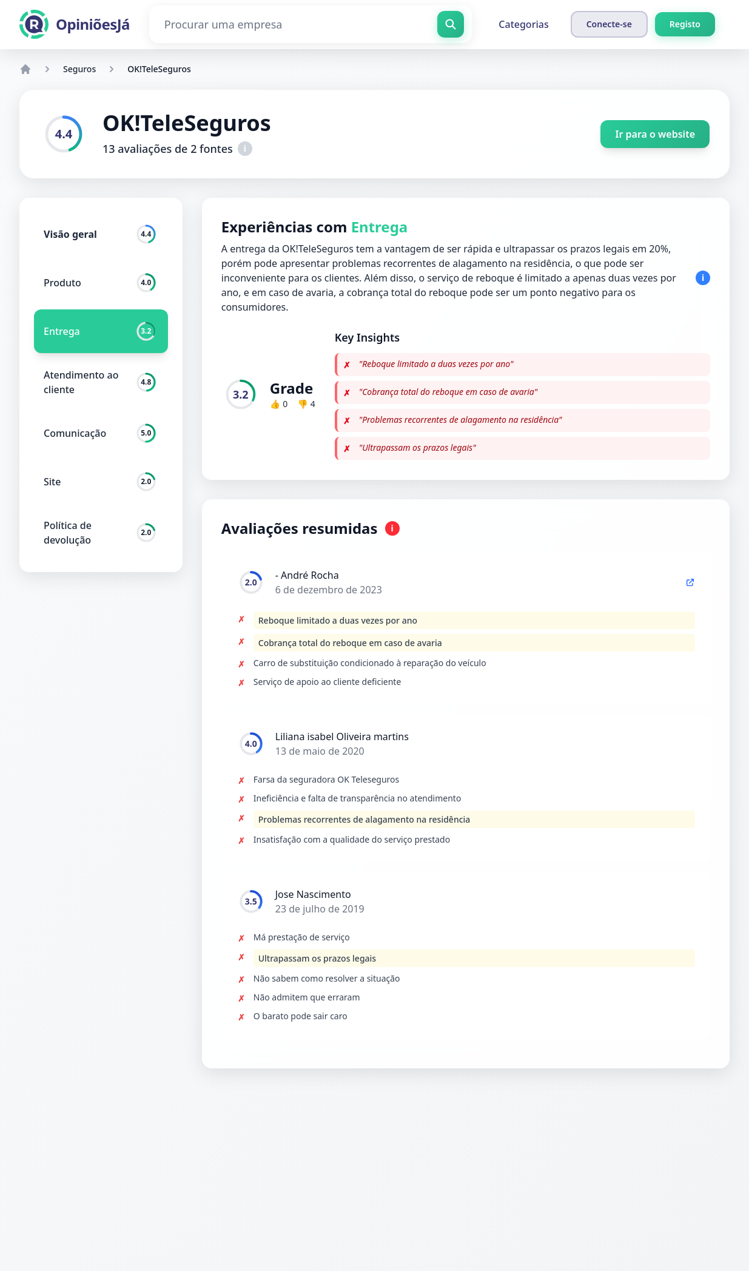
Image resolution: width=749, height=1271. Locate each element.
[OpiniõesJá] (74, 24)
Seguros (79, 69)
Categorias (523, 24)
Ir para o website (655, 134)
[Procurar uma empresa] (311, 24)
